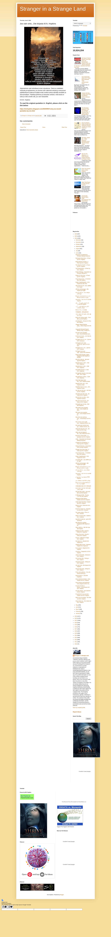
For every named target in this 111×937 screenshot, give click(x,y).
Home (43, 127)
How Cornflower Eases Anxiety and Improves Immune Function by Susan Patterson (86, 125)
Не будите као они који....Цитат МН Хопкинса (83, 352)
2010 (76, 644)
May (77, 605)
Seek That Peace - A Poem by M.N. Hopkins (86, 184)
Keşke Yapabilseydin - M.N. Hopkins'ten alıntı (82, 457)
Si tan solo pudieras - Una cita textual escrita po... (83, 572)
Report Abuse (77, 712)
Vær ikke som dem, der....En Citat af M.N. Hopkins (82, 394)
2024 (76, 238)
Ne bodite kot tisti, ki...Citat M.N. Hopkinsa (82, 370)
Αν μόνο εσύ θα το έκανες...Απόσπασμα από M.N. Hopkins (82, 587)
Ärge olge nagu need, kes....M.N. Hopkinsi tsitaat (83, 380)
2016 (76, 631)
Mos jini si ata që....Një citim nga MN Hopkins (82, 360)
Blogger (62, 894)
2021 (76, 620)
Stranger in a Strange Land (53, 9)
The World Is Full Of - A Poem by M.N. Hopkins (83, 265)
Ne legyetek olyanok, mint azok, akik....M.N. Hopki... (83, 374)
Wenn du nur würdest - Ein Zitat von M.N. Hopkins (83, 598)
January (78, 613)
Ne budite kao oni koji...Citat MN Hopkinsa (82, 405)
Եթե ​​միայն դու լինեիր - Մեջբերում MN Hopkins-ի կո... (82, 524)
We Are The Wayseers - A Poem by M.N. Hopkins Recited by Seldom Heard (86, 156)
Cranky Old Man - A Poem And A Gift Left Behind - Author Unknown (86, 95)
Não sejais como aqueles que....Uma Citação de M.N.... (82, 409)
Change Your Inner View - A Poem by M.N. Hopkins (82, 450)
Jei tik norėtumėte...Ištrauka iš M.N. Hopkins (83, 555)
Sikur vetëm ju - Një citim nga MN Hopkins (83, 528)
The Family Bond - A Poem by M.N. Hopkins (83, 269)
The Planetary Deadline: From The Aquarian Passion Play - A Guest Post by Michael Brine (86, 111)
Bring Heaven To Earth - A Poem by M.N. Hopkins (82, 262)
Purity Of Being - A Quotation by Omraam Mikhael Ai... (83, 272)
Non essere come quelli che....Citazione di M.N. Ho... (83, 422)
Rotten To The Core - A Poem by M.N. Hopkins (83, 276)
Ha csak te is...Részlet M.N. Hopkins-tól (82, 541)
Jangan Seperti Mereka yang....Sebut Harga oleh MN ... (83, 326)
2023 (76, 616)
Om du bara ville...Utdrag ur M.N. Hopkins (82, 559)
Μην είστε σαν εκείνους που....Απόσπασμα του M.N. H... (83, 418)
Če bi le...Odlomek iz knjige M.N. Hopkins (82, 538)
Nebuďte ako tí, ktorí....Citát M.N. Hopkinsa (82, 367)
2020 (76, 622)
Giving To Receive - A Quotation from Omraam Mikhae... (83, 446)
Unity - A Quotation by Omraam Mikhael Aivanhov (83, 439)
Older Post (64, 127)
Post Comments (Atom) (32, 130)
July (77, 250)
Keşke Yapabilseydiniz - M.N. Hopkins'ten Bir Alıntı (83, 283)
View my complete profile (79, 707)
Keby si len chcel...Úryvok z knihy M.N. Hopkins (82, 535)
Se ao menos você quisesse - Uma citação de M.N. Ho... (83, 583)
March (77, 609)
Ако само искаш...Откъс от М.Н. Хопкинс (82, 513)
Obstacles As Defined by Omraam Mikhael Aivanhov (83, 255)
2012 (76, 639)
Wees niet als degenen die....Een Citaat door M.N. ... (83, 433)
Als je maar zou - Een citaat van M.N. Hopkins (83, 601)
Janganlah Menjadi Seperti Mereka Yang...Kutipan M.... (83, 330)
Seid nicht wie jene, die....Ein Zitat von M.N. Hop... (83, 429)
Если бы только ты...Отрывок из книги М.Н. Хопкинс (83, 509)
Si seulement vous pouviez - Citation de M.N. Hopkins (82, 594)
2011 (76, 641)
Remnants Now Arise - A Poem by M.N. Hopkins (83, 259)
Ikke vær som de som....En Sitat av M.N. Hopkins (82, 401)
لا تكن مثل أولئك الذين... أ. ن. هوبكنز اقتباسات (82, 307)
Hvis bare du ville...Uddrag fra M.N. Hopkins (83, 562)
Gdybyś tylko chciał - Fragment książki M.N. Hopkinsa (83, 545)
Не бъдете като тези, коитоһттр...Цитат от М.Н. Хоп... (83, 344)
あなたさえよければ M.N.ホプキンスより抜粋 (83, 483)
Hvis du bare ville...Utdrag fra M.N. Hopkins (83, 569)
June (77, 253)
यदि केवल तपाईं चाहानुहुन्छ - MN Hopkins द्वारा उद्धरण (82, 290)
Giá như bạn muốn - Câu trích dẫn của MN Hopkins (83, 492)
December (78, 240)
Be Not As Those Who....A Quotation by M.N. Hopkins (83, 436)
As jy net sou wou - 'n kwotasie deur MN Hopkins (83, 279)
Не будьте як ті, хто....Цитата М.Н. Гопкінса (83, 348)
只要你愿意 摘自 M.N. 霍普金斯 (83, 486)
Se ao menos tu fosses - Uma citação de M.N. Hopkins (83, 579)
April (77, 607)
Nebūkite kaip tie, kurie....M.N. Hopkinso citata (83, 387)
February (78, 611)
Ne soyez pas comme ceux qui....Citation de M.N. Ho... (83, 426)
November (78, 242)
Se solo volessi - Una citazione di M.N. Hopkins (83, 591)
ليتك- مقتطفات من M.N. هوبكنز (83, 480)
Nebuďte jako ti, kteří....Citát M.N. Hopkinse (82, 363)
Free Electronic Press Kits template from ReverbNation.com (74, 801)
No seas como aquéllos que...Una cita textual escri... (83, 333)
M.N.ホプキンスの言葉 (81, 310)
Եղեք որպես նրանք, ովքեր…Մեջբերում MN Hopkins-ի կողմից (83, 356)
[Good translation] (4, 906)
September (78, 246)
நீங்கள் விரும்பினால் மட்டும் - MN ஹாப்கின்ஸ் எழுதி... (83, 296)
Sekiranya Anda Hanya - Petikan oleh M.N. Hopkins (83, 499)
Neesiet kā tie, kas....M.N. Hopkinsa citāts (82, 384)
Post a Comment (26, 124)
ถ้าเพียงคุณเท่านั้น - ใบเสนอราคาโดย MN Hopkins (82, 495)
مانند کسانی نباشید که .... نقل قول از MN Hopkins (82, 303)
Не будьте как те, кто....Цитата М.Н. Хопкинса (83, 340)
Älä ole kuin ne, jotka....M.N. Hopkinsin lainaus (82, 398)
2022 (76, 618)
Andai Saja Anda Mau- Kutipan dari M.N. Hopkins (83, 502)
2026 (76, 234)
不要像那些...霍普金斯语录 (82, 312)
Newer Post (23, 127)
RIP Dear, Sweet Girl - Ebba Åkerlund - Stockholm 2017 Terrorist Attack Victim (86, 141)
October (78, 244)
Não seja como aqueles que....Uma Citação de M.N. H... (83, 414)
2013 (76, 637)
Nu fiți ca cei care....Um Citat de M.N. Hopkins (83, 336)
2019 (76, 624)
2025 (76, 236)
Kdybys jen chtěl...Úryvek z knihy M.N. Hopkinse (82, 531)
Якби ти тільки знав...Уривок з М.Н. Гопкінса (83, 516)
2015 (76, 633)
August (78, 248)
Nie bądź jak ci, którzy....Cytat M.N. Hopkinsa (83, 377)
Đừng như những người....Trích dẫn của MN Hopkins (83, 318)
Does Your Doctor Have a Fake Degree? (86, 170)
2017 (76, 629)
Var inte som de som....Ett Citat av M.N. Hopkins (83, 391)
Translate (83, 25)
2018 (76, 627)
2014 (76, 635)
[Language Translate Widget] (82, 23)
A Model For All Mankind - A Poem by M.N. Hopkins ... (82, 443)
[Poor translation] (10, 906)
